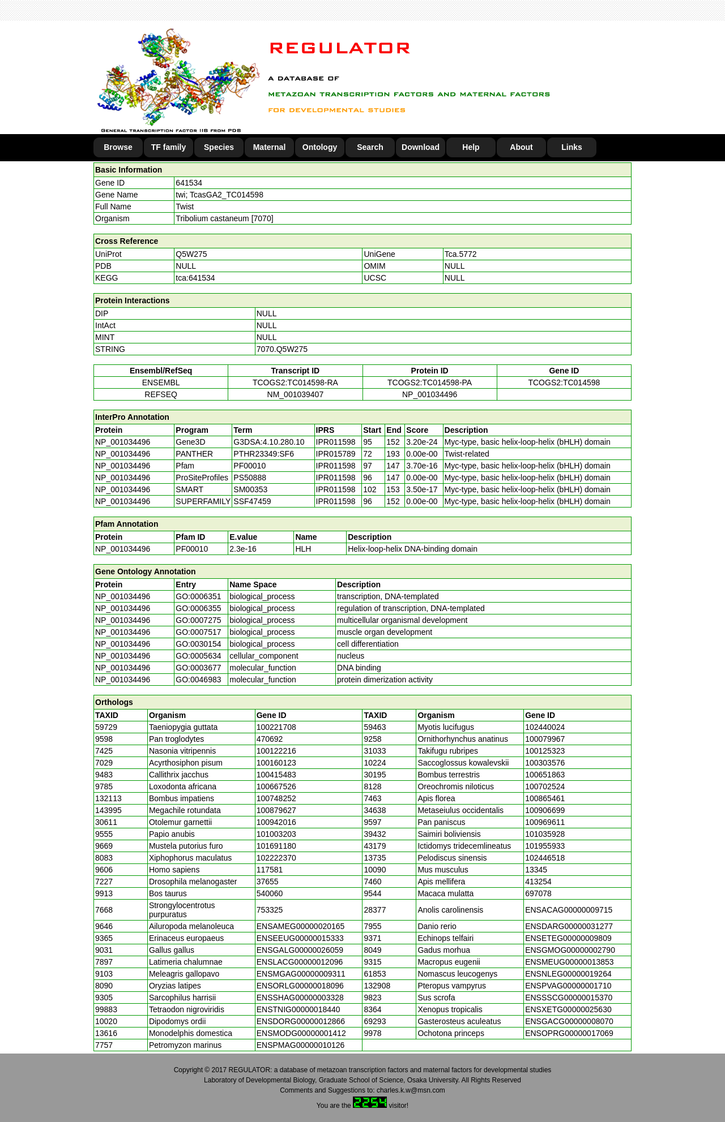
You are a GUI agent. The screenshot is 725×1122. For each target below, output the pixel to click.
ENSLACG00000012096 (300, 961)
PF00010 (192, 548)
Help (470, 147)
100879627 (276, 810)
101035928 (545, 834)
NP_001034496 (429, 394)
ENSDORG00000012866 (301, 1021)
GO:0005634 (198, 655)
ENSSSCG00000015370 (568, 997)
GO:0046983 (198, 679)
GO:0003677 (198, 667)
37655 (268, 881)
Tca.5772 (461, 254)
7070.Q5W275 (282, 349)
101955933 (545, 845)
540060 (270, 893)
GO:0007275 (198, 620)
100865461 (545, 798)
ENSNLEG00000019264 (568, 973)
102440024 (545, 727)
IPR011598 (336, 441)
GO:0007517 (198, 632)
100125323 (545, 750)
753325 (270, 909)
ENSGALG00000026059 (300, 950)
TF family (168, 147)
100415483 (276, 774)
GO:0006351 (198, 596)
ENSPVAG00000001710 (568, 985)
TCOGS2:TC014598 (564, 382)
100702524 (545, 786)
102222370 (276, 857)
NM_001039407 (295, 394)
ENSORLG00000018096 (300, 985)
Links (571, 147)
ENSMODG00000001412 (301, 1033)
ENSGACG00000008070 (569, 1021)
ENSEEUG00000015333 (300, 938)
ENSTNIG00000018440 (298, 1009)
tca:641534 (195, 277)
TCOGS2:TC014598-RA (295, 382)
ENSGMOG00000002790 (570, 950)
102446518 (545, 857)
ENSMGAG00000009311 (301, 973)
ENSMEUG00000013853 (569, 961)
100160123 (276, 762)
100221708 (276, 727)
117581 (270, 869)
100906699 (545, 810)
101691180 (276, 845)
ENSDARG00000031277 (569, 926)
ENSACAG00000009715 (568, 909)
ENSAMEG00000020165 (301, 926)
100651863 (545, 774)
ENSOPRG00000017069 (569, 1033)
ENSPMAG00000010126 (301, 1045)
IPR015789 (336, 453)
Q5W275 (191, 254)
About (521, 147)
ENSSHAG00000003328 (300, 997)
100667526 (276, 786)
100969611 (545, 822)
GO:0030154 (198, 643)
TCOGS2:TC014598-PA (429, 382)
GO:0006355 (198, 608)
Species (219, 147)
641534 (189, 182)
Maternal (269, 147)
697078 (538, 893)
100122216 (276, 750)
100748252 (276, 798)
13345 (536, 869)
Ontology (319, 147)
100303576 (545, 762)
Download (421, 147)
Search (370, 147)
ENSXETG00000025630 (568, 1009)
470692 (270, 738)
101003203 (276, 834)
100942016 (276, 822)
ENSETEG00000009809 (568, 938)
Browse (118, 147)
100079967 (545, 738)
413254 (538, 881)
